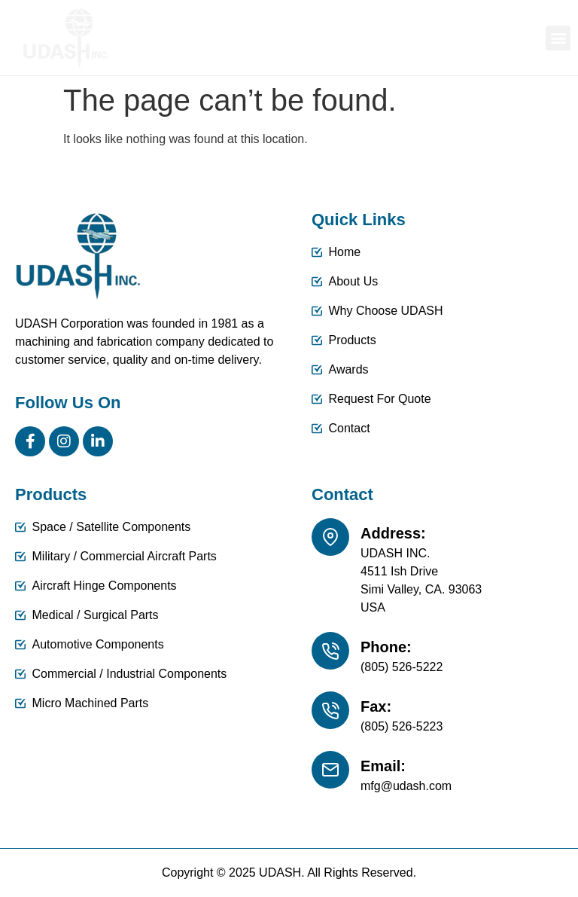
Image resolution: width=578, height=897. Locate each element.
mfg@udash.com (406, 786)
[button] (558, 38)
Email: (383, 766)
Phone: (386, 647)
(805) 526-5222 (401, 667)
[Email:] (330, 770)
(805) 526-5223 (401, 726)
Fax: (375, 706)
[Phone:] (330, 651)
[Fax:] (330, 710)
